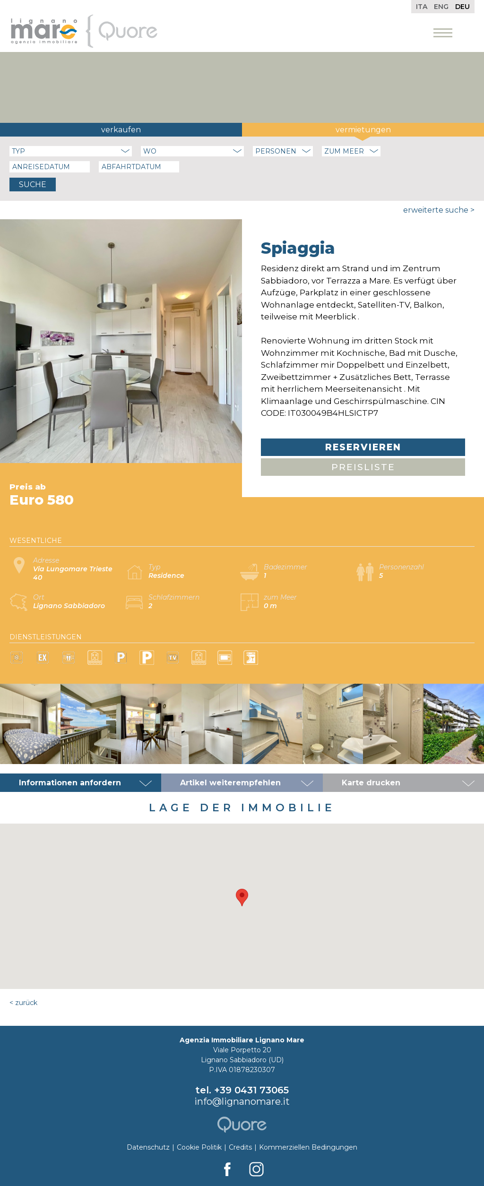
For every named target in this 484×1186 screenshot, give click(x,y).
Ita (421, 6)
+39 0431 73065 (251, 1090)
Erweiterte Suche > (439, 210)
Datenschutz (148, 1147)
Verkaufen (121, 129)
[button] (242, 897)
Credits (240, 1147)
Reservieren (363, 447)
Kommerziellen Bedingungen (308, 1147)
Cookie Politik (199, 1147)
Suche (32, 184)
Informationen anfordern (70, 782)
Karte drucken (371, 782)
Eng (441, 6)
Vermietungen (363, 129)
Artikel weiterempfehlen (230, 782)
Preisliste (363, 467)
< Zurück (23, 1002)
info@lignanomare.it (242, 1101)
